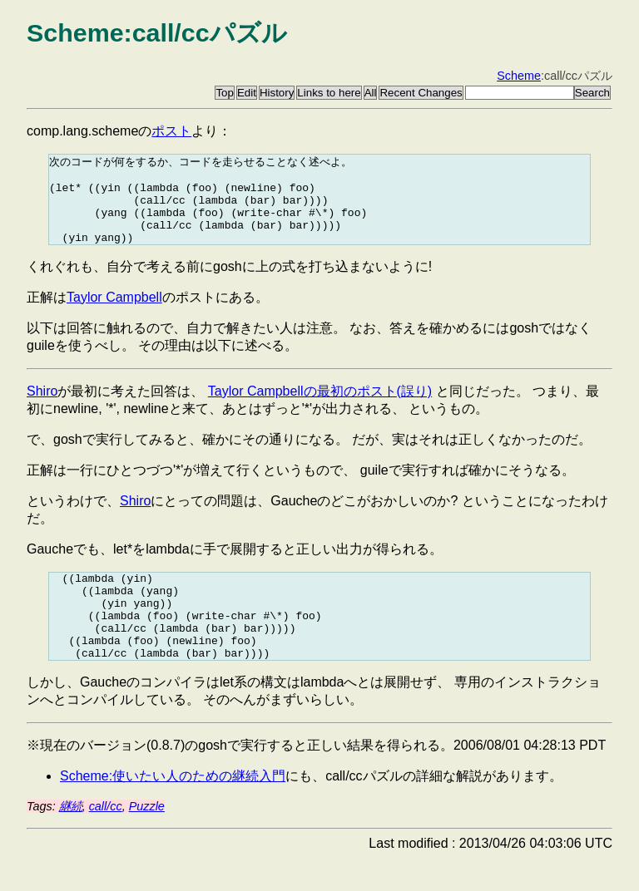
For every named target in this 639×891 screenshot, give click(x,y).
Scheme (519, 75)
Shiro (42, 407)
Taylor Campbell (114, 313)
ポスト (171, 131)
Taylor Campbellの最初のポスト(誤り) (320, 407)
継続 (70, 839)
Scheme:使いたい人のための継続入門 (172, 809)
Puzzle (147, 839)
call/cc (105, 839)
